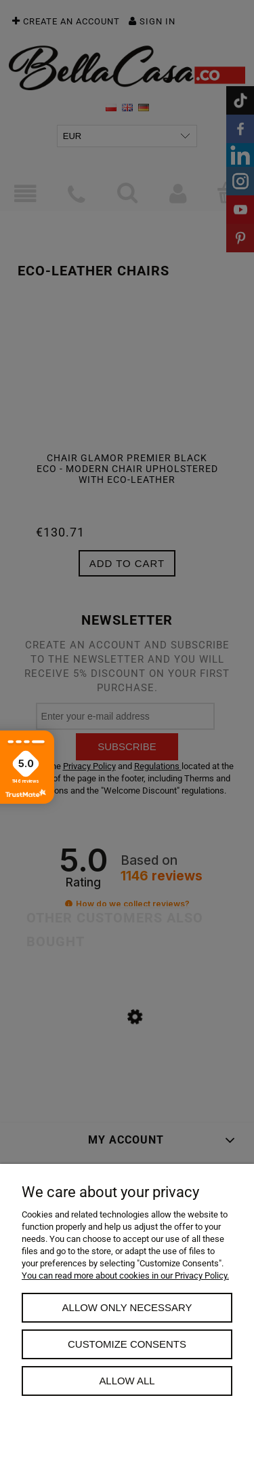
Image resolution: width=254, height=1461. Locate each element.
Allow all (126, 1380)
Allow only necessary (127, 1307)
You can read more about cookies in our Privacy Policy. (125, 1275)
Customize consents (127, 1344)
